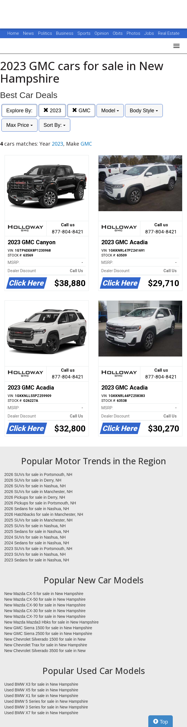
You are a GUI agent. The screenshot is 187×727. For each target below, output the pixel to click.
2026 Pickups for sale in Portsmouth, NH (40, 503)
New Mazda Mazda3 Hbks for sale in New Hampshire (51, 622)
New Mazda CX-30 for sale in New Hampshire (45, 610)
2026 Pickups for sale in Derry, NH (34, 497)
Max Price (19, 125)
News (28, 33)
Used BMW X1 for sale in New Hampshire (41, 695)
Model (110, 110)
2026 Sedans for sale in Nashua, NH (36, 508)
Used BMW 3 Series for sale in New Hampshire (46, 707)
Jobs (149, 33)
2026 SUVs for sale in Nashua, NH (35, 486)
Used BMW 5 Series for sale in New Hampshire (46, 701)
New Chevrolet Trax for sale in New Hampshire (45, 645)
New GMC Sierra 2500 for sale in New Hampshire (48, 633)
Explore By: (19, 110)
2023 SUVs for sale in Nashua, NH (35, 554)
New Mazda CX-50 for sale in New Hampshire (45, 599)
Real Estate (169, 33)
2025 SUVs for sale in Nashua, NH (35, 526)
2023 (52, 110)
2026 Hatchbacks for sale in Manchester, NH (43, 514)
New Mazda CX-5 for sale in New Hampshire (43, 593)
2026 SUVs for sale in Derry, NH (32, 480)
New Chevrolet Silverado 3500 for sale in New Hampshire (45, 650)
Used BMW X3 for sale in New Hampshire (41, 684)
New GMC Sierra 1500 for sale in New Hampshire (48, 628)
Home (13, 33)
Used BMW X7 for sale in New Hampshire (41, 712)
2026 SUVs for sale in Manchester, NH (38, 491)
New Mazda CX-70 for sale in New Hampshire (45, 616)
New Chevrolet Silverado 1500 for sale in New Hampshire (45, 639)
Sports (84, 33)
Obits (118, 33)
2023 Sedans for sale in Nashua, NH (36, 560)
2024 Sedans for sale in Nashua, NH (36, 543)
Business (65, 33)
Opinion (102, 33)
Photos (134, 33)
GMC (81, 110)
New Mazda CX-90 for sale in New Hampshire (45, 605)
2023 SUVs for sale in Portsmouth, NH (38, 548)
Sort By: (54, 125)
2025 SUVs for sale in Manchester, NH (38, 520)
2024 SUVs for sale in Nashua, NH (35, 537)
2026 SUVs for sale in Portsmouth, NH (38, 474)
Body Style (144, 110)
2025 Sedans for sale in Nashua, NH (36, 531)
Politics (45, 33)
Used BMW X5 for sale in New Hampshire (41, 690)
